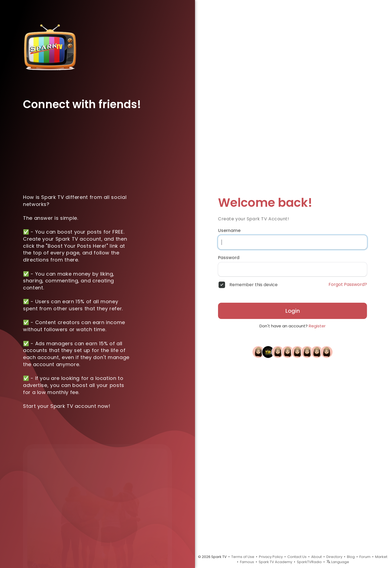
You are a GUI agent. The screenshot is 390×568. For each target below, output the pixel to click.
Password (228, 258)
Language (337, 561)
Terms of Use (242, 556)
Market (381, 556)
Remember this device (253, 285)
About (316, 556)
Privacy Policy (271, 556)
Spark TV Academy (275, 561)
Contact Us (297, 556)
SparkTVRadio (309, 561)
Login (292, 311)
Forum (364, 556)
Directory (334, 556)
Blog (351, 556)
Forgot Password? (348, 285)
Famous (247, 561)
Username (229, 231)
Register (317, 326)
